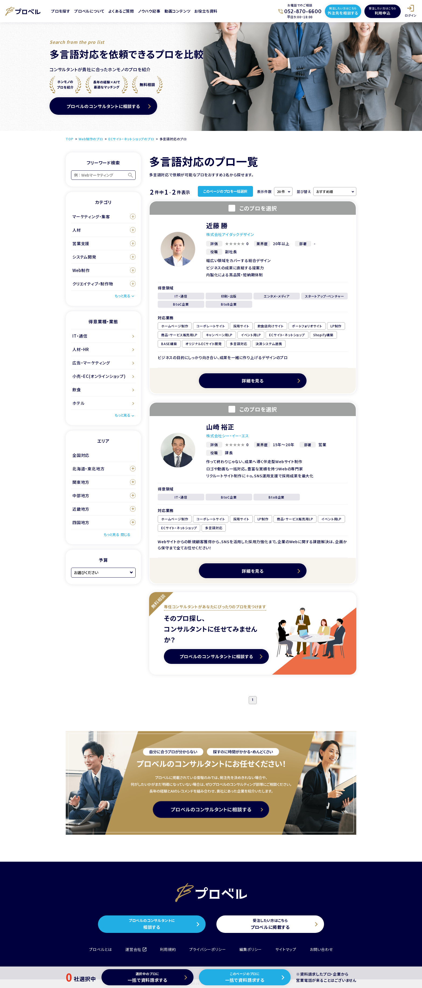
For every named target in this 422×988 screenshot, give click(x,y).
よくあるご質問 (121, 11)
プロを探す (60, 11)
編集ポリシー (250, 949)
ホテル (78, 403)
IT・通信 (79, 336)
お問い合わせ (321, 949)
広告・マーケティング (91, 363)
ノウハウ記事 (149, 11)
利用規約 (168, 949)
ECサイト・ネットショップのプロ (131, 139)
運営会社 (135, 949)
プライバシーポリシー (207, 949)
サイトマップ (285, 949)
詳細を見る (253, 380)
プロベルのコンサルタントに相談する (103, 106)
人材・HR (80, 349)
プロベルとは (100, 949)
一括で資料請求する (147, 977)
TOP (69, 139)
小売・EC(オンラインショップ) (99, 376)
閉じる (125, 534)
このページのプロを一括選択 (225, 191)
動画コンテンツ (177, 11)
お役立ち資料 (205, 11)
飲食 (76, 389)
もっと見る (122, 295)
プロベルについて (89, 11)
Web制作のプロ (91, 139)
